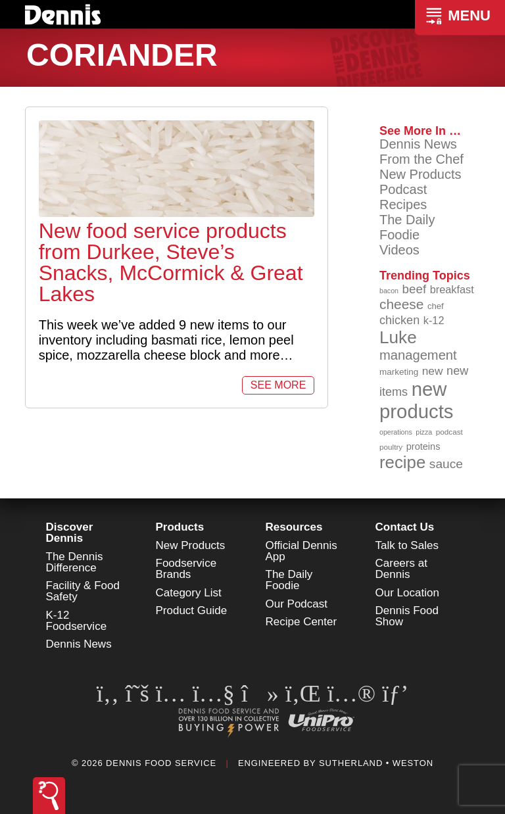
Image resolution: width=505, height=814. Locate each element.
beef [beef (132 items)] (414, 289)
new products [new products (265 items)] (416, 400)
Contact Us (405, 527)
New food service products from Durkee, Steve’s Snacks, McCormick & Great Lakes (171, 262)
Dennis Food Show (407, 616)
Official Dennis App (301, 551)
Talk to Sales (407, 545)
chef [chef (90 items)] (435, 306)
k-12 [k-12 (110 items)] (434, 320)
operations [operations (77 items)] (395, 432)
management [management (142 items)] (418, 355)
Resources (294, 527)
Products (180, 527)
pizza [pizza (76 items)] (424, 432)
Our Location (407, 593)
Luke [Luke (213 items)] (398, 337)
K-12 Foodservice (76, 621)
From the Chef (421, 159)
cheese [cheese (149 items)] (401, 304)
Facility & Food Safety (83, 591)
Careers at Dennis (401, 569)
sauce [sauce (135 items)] (446, 464)
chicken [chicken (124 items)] (399, 320)
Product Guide (192, 610)
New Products (420, 174)
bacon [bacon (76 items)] (388, 291)
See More (278, 385)
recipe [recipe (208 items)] (402, 462)
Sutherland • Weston (376, 763)
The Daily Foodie (407, 227)
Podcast (403, 189)
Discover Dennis (69, 532)
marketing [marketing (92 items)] (398, 372)
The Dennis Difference (74, 562)
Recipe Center (301, 621)
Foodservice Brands (186, 569)
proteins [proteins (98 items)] (423, 446)
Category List (189, 593)
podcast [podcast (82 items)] (449, 431)
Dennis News (418, 144)
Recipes (403, 204)
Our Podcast (297, 604)
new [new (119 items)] (432, 370)
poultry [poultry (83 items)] (390, 447)
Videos (399, 250)
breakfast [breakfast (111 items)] (452, 289)
